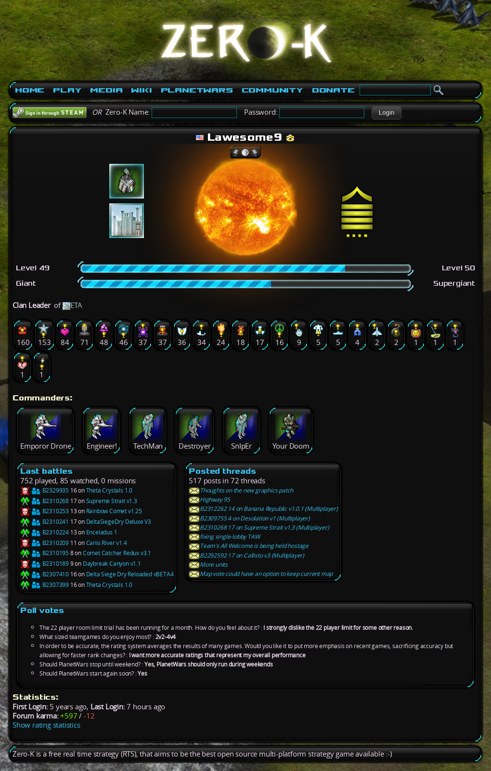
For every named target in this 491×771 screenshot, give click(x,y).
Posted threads (222, 471)
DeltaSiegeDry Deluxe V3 (118, 522)
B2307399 (44, 585)
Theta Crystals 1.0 (109, 490)
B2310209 (44, 543)
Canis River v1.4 (106, 543)
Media (106, 90)
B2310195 (44, 553)
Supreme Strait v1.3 (111, 501)
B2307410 (44, 574)
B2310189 (44, 563)
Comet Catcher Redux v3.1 (117, 553)
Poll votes (42, 610)
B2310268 (44, 501)
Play (67, 90)
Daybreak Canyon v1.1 (112, 563)
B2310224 (44, 532)
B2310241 (44, 522)
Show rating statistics (46, 725)
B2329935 (44, 490)
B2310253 (44, 511)
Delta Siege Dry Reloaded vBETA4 (130, 574)
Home (29, 90)
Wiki (141, 90)
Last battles (46, 471)
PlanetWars (197, 90)
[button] (386, 113)
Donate (333, 90)
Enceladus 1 (101, 532)
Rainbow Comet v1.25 (114, 511)
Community (272, 90)
